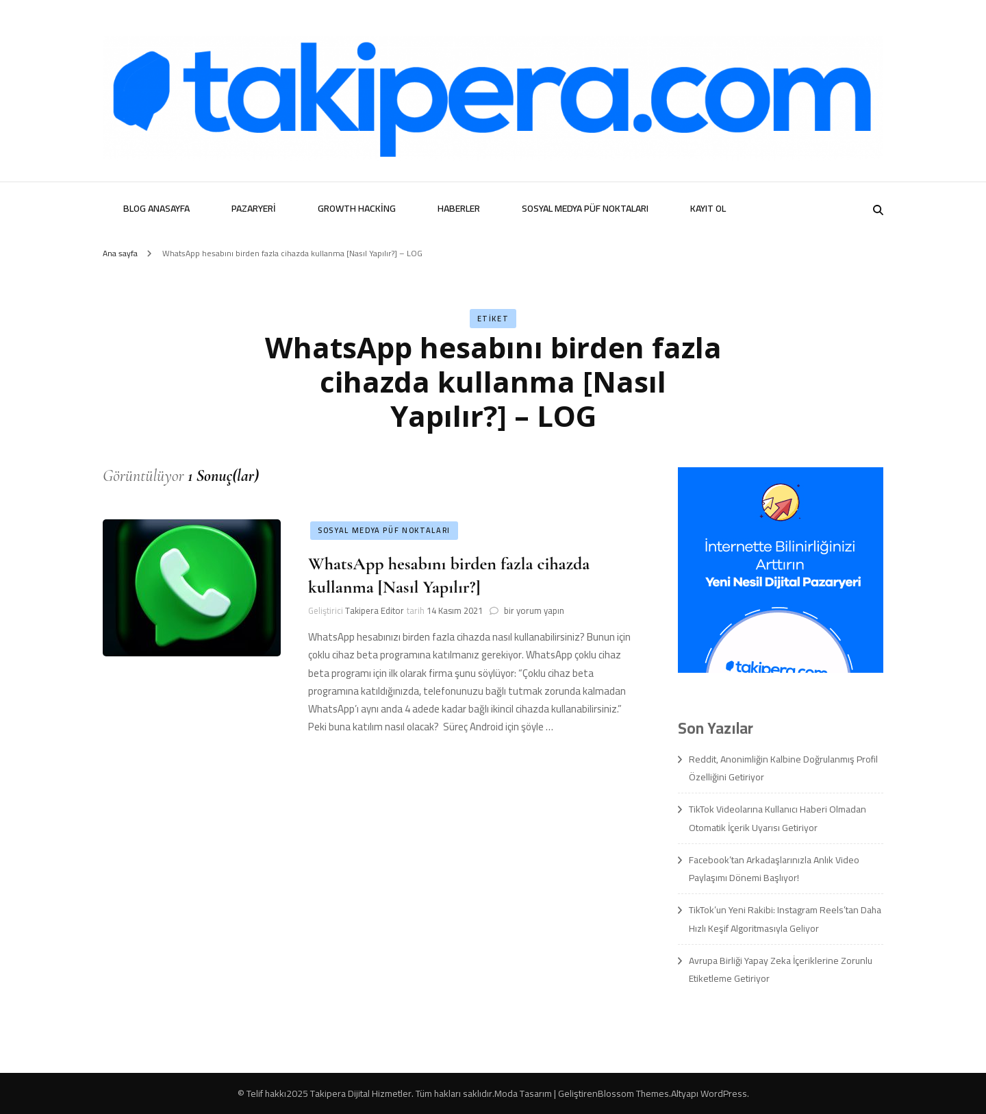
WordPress (723, 1093)
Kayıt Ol (708, 208)
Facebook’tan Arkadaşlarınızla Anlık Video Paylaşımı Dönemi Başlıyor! (774, 869)
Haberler (459, 208)
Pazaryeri (253, 208)
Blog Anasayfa (156, 208)
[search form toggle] (878, 210)
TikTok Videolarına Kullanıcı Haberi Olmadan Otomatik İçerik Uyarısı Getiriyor (777, 818)
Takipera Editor (374, 610)
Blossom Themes (633, 1093)
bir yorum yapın (533, 610)
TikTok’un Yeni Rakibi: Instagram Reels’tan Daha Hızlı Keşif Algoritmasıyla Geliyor (785, 919)
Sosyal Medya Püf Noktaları (585, 208)
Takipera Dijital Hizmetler (361, 1093)
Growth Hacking (357, 208)
